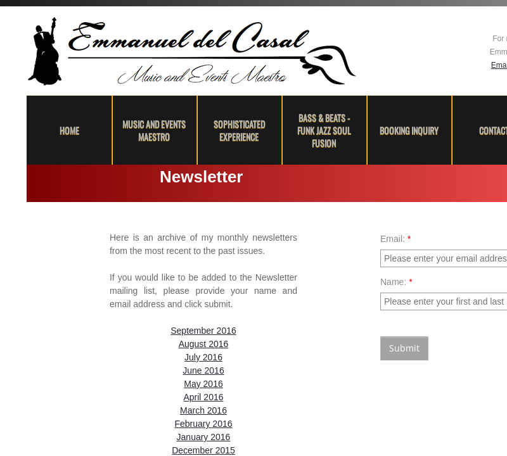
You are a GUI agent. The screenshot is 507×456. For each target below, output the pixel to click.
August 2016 (204, 344)
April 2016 (203, 397)
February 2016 (203, 424)
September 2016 (203, 331)
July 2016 (203, 357)
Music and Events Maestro (154, 130)
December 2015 (203, 450)
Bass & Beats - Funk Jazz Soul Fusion (324, 130)
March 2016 (203, 410)
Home (69, 130)
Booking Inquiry (409, 130)
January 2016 (204, 437)
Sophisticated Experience (239, 130)
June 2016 (203, 370)
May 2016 (203, 384)
